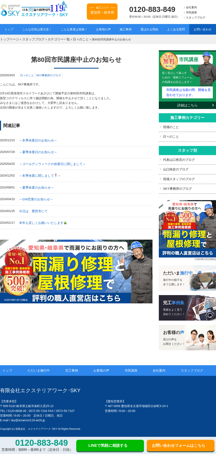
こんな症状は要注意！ (37, 29)
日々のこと (27, 74)
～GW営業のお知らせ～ (35, 196)
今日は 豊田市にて (32, 207)
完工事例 (77, 366)
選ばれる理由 (149, 29)
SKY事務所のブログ (50, 74)
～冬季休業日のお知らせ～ (37, 139)
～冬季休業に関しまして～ (38, 173)
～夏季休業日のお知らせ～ (37, 151)
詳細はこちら (187, 103)
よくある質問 (176, 29)
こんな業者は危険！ (74, 29)
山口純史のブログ (175, 165)
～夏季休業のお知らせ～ (35, 185)
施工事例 (126, 29)
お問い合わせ (203, 29)
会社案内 (191, 7)
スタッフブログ (195, 17)
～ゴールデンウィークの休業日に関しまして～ (50, 162)
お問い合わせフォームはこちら (178, 445)
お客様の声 (103, 29)
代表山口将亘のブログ (178, 156)
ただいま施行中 (44, 366)
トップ (8, 29)
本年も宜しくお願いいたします (41, 219)
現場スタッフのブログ (178, 175)
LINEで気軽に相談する (107, 445)
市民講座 (191, 12)
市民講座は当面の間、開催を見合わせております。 (188, 91)
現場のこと (170, 124)
